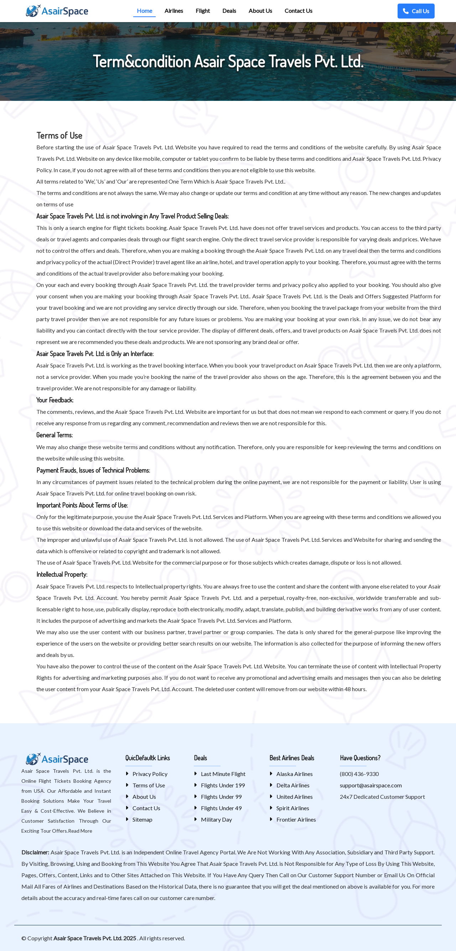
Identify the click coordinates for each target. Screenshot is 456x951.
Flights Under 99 (221, 796)
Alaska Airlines (294, 773)
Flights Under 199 (223, 785)
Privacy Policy (150, 773)
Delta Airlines (293, 785)
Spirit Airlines (292, 808)
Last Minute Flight (223, 773)
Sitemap (142, 819)
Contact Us (146, 808)
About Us (144, 796)
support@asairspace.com (371, 785)
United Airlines (294, 796)
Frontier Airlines (296, 819)
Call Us (416, 10)
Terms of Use (149, 785)
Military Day (216, 819)
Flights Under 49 (221, 808)
